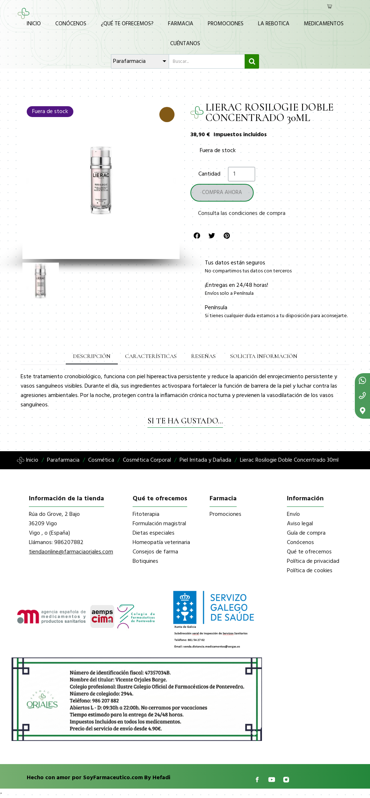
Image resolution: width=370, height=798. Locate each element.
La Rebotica (273, 24)
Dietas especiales (154, 533)
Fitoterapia (146, 514)
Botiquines (145, 561)
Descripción (92, 356)
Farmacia (180, 24)
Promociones (226, 24)
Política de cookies (309, 570)
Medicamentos (324, 24)
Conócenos (70, 24)
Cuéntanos (185, 43)
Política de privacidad (313, 561)
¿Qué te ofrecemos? (127, 24)
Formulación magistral (159, 524)
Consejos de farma (155, 552)
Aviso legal (300, 524)
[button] (27, 180)
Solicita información (263, 356)
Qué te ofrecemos (309, 552)
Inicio (34, 24)
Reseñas (203, 356)
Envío (293, 514)
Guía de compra (306, 533)
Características (151, 356)
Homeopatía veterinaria (161, 542)
